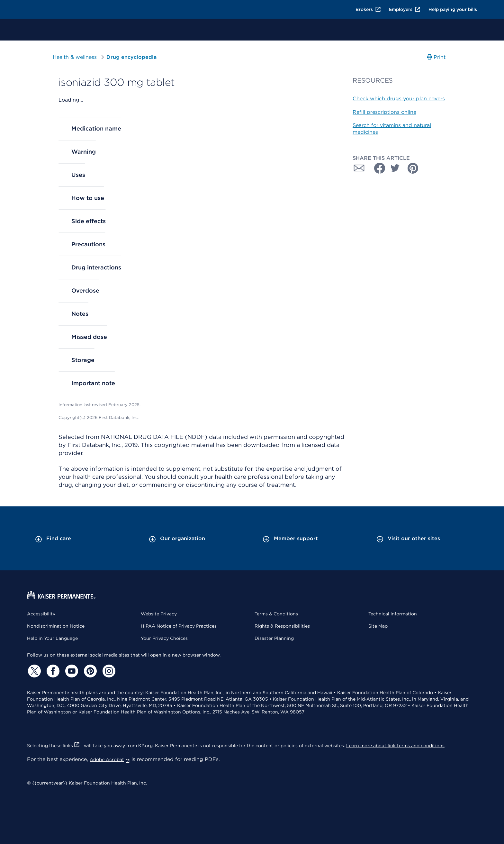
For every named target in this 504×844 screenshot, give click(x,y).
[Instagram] (108, 671)
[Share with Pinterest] (413, 168)
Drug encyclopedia (131, 57)
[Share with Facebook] (377, 168)
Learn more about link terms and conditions (395, 745)
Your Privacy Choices (164, 638)
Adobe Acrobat (110, 759)
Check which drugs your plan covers (399, 98)
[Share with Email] (359, 168)
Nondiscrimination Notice (56, 626)
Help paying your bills (452, 9)
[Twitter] (33, 671)
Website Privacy (159, 613)
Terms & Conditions (276, 613)
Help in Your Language (52, 638)
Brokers (368, 9)
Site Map (378, 626)
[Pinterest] (89, 671)
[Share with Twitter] (395, 168)
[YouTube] (70, 671)
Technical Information (392, 613)
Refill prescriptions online (384, 112)
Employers (405, 9)
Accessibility (41, 613)
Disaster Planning (274, 638)
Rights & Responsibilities (282, 626)
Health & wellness (75, 57)
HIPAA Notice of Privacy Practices (179, 626)
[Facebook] (52, 671)
